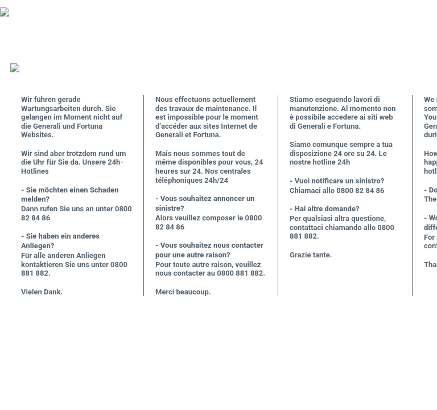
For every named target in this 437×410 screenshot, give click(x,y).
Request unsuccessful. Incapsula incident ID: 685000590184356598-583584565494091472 (218, 205)
